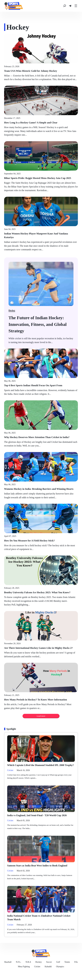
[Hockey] (38, 962)
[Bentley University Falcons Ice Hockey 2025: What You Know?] (41, 592)
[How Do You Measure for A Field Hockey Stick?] (41, 540)
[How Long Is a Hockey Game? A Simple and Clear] (41, 122)
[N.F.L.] (18, 962)
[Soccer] (49, 962)
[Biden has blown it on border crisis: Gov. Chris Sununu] (41, 324)
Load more (41, 716)
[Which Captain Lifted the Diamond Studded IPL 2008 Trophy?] (41, 765)
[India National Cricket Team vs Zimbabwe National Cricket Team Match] (41, 917)
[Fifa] (76, 962)
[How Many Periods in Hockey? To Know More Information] (41, 699)
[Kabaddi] (48, 966)
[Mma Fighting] (24, 966)
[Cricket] (37, 966)
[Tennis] (67, 962)
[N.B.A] (28, 962)
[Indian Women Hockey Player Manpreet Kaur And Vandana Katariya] (41, 235)
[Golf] (58, 962)
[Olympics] (60, 966)
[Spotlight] (11, 729)
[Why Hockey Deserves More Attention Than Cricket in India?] (41, 437)
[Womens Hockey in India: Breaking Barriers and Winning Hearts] (41, 489)
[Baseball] (7, 962)
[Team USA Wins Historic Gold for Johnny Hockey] (41, 71)
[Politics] (10, 770)
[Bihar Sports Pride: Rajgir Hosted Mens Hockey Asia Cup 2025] (41, 178)
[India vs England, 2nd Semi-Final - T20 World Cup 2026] (41, 815)
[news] (13, 5)
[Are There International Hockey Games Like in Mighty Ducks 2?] (41, 648)
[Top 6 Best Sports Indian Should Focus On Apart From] (41, 385)
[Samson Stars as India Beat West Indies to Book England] (41, 865)
